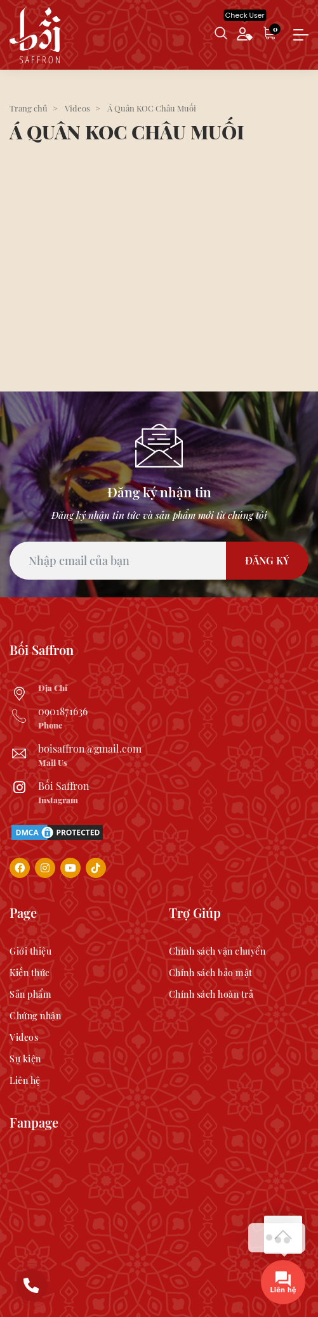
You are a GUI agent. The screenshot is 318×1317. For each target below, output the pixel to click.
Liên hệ (25, 1080)
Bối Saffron (63, 785)
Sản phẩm (30, 994)
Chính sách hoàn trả (211, 994)
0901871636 (63, 711)
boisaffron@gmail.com (90, 748)
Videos (24, 1037)
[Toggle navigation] (300, 35)
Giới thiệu (30, 951)
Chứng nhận (35, 1016)
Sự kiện (25, 1059)
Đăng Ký (267, 560)
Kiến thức (30, 973)
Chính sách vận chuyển (217, 951)
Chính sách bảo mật (211, 973)
